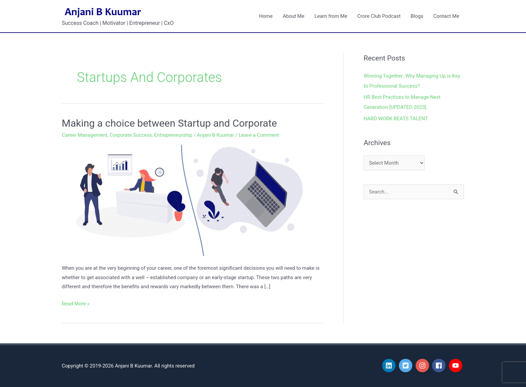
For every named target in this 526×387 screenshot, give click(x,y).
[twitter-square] (406, 365)
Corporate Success (131, 135)
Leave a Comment (259, 135)
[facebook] (440, 365)
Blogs (417, 16)
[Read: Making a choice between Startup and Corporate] (192, 200)
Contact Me (446, 16)
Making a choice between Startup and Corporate (169, 123)
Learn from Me (330, 16)
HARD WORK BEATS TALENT (396, 119)
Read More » (76, 303)
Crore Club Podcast (379, 16)
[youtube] (456, 365)
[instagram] (423, 365)
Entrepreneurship (173, 135)
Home (265, 16)
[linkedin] (390, 365)
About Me (294, 16)
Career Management (84, 135)
